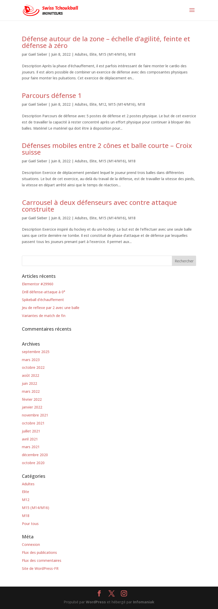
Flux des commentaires (41, 560)
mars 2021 (31, 446)
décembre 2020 (35, 454)
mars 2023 (31, 359)
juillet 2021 (31, 431)
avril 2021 (30, 439)
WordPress (96, 601)
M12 (102, 104)
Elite (93, 54)
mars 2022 (31, 391)
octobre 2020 (33, 462)
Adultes (81, 54)
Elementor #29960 (37, 283)
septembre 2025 (35, 351)
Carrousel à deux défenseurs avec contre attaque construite (99, 206)
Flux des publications (39, 552)
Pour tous (30, 523)
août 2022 (30, 375)
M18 (132, 54)
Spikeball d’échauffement (43, 299)
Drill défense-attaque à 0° (43, 291)
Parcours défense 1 (52, 95)
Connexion (31, 544)
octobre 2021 (33, 423)
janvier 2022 (32, 407)
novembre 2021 (35, 415)
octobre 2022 (33, 367)
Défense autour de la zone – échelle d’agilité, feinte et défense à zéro (106, 42)
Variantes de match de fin (43, 315)
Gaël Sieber (37, 54)
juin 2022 (29, 383)
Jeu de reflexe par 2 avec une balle (50, 307)
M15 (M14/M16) (112, 54)
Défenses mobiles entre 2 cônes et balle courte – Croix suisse (107, 149)
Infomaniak (143, 601)
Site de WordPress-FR (40, 568)
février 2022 (32, 399)
